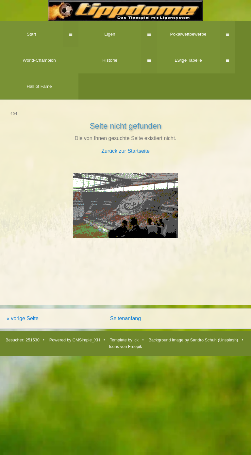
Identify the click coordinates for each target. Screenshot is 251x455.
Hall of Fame (39, 86)
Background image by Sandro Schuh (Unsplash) (193, 339)
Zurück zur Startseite (125, 151)
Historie (109, 60)
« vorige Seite (23, 318)
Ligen (109, 34)
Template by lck (124, 339)
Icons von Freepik (125, 346)
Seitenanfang (125, 318)
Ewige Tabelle (188, 60)
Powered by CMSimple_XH (74, 339)
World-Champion (39, 60)
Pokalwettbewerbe (188, 34)
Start (31, 34)
